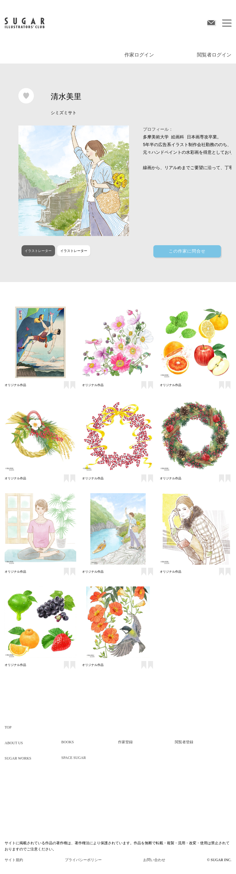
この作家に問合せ (187, 251)
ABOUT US (14, 743)
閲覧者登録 (184, 742)
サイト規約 (14, 860)
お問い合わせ (154, 860)
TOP (8, 727)
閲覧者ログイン (214, 54)
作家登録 (125, 742)
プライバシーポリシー (83, 860)
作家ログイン (139, 54)
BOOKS (67, 742)
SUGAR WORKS (18, 758)
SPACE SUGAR (73, 758)
